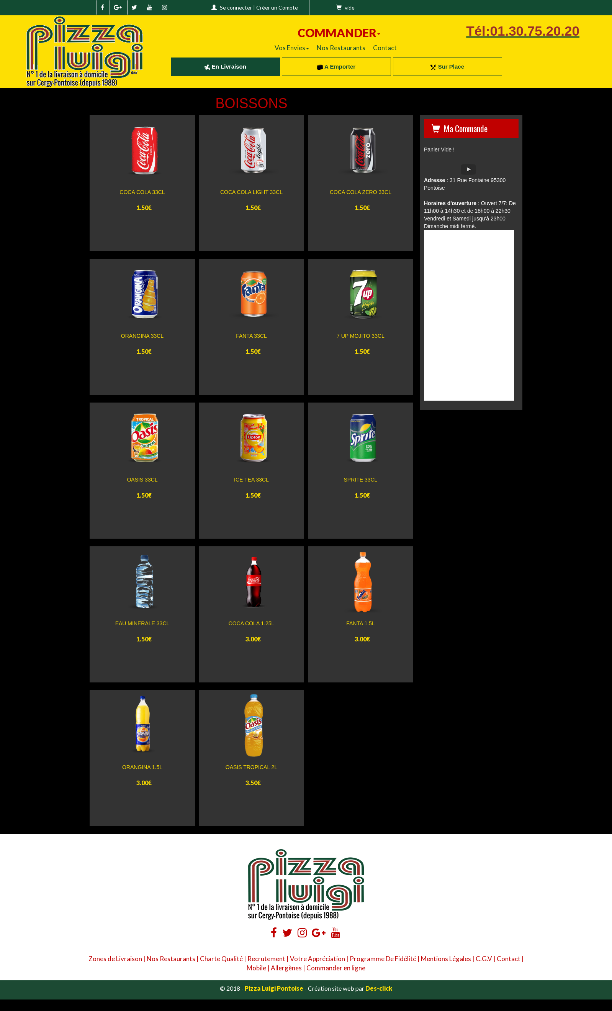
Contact (385, 48)
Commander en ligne (335, 968)
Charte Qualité (221, 959)
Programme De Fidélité (383, 959)
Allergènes (286, 968)
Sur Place (447, 66)
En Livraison (225, 66)
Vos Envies (292, 48)
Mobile (256, 968)
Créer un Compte (277, 7)
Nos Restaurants (341, 48)
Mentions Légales (446, 959)
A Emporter (336, 66)
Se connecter (236, 7)
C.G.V (484, 959)
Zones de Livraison (115, 959)
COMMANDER (339, 32)
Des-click (378, 988)
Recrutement (266, 959)
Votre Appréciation (317, 959)
